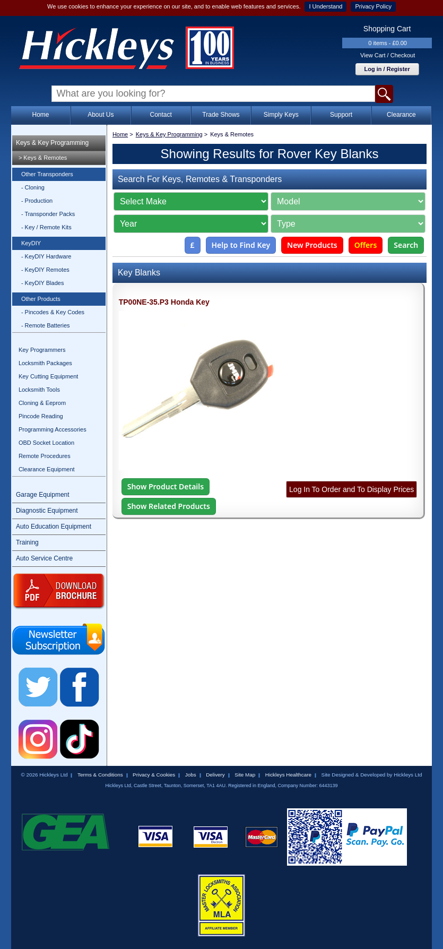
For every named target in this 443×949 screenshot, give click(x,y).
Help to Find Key (241, 245)
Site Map (244, 775)
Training (27, 542)
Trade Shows (220, 114)
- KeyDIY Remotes (45, 269)
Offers (365, 245)
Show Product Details (165, 486)
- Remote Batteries (45, 325)
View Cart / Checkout (387, 55)
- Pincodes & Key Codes (52, 312)
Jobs (190, 775)
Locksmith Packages (45, 363)
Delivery (215, 775)
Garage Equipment (43, 494)
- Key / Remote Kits (46, 227)
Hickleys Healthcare (288, 775)
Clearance (401, 114)
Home (40, 114)
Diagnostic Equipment (47, 510)
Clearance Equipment (47, 469)
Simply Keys (281, 114)
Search (406, 245)
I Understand (325, 6)
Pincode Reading (41, 416)
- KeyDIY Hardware (46, 256)
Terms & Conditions (100, 775)
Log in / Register (387, 69)
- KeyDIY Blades (42, 283)
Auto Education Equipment (53, 526)
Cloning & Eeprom (42, 403)
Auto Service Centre (44, 558)
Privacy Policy (373, 6)
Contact (160, 114)
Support (341, 114)
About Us (101, 114)
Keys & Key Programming (52, 142)
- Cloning (33, 187)
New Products (312, 245)
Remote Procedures (45, 456)
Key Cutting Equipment (49, 376)
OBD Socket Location (46, 442)
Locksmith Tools (39, 389)
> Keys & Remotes (43, 157)
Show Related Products (168, 506)
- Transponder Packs (48, 214)
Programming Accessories (52, 429)
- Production (37, 200)
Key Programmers (42, 350)
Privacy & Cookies (154, 775)
